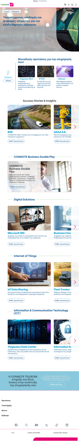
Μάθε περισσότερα (17, 187)
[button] (75, 127)
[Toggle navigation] (76, 4)
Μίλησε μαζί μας (56, 384)
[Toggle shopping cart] (72, 4)
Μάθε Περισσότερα (16, 141)
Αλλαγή (8, 81)
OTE (13, 433)
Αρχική (6, 11)
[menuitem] (16, 425)
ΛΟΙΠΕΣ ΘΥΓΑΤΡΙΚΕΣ (34, 433)
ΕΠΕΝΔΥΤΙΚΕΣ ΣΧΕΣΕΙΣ (60, 433)
